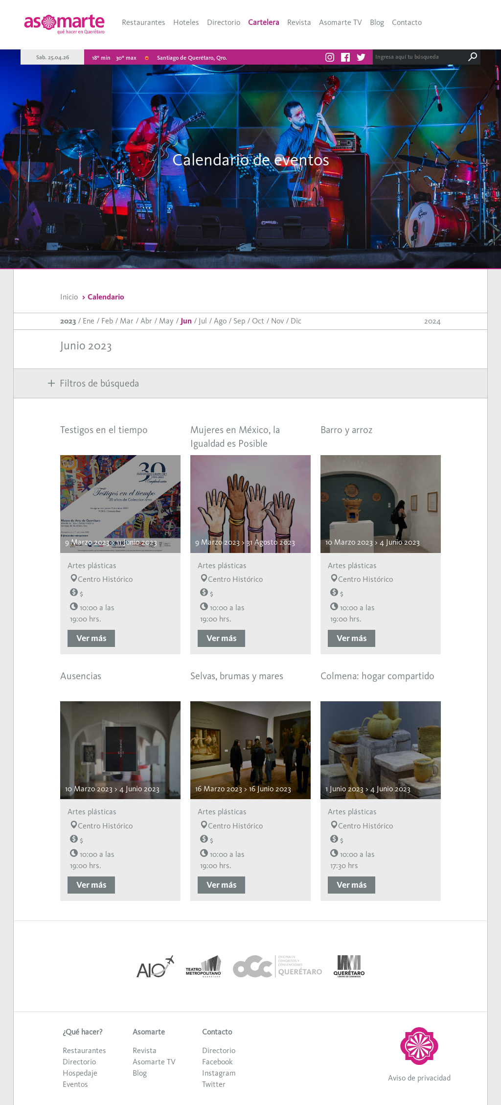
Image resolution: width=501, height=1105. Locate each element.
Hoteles (186, 22)
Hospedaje (80, 1073)
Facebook (217, 1061)
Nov (277, 320)
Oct (258, 320)
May (166, 320)
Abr (146, 320)
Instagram (219, 1073)
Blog (377, 22)
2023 (68, 320)
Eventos (75, 1084)
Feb (107, 320)
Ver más (91, 638)
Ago (220, 320)
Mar (127, 320)
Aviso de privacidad (419, 1077)
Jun (186, 320)
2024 (432, 320)
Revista (299, 22)
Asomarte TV (340, 22)
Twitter (214, 1084)
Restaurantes (143, 22)
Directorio (223, 22)
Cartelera (263, 22)
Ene (88, 320)
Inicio (69, 296)
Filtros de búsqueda (93, 383)
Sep (239, 320)
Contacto (407, 22)
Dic (296, 320)
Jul (203, 320)
